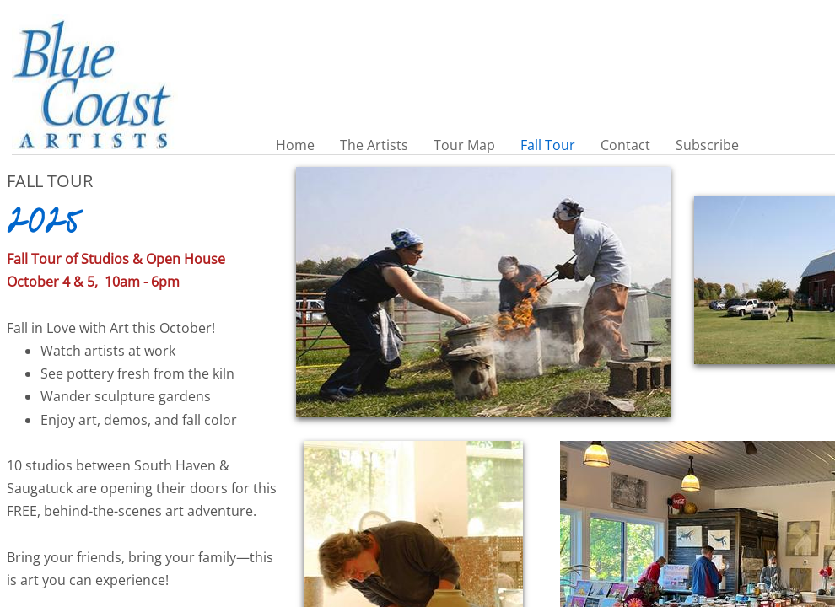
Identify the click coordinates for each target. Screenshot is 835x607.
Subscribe (707, 145)
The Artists (374, 145)
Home (295, 145)
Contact (625, 145)
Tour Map (464, 145)
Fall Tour (547, 145)
